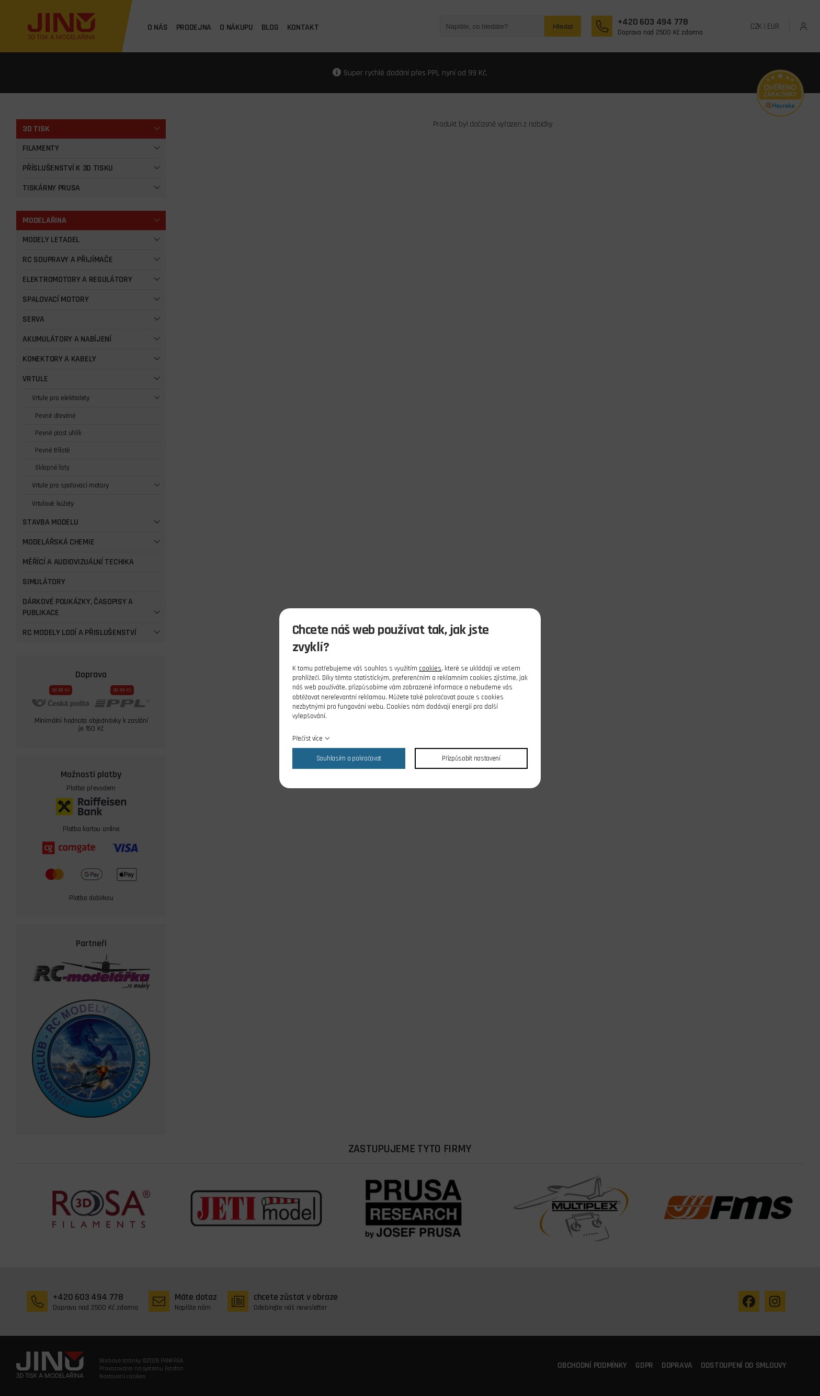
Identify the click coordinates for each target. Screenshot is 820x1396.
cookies (430, 668)
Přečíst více (307, 738)
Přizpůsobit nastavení (471, 758)
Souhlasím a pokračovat (348, 758)
